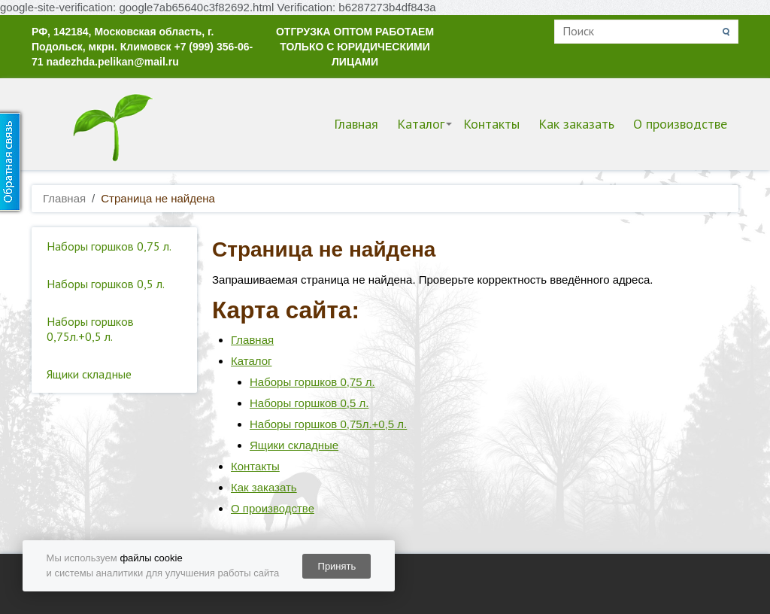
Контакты (491, 123)
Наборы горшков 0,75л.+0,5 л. (90, 329)
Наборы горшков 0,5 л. (106, 283)
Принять (337, 566)
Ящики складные (89, 373)
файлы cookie (151, 558)
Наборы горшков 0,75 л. (109, 246)
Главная (356, 123)
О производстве (680, 123)
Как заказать (576, 123)
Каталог (420, 123)
